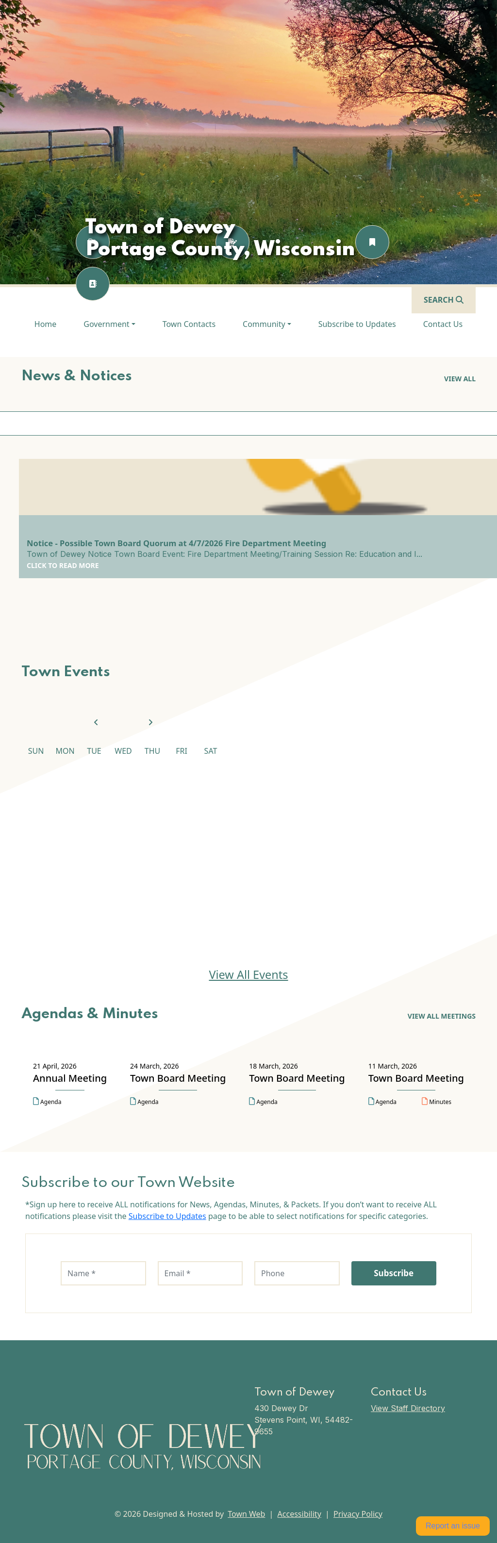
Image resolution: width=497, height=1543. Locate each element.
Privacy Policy (357, 1514)
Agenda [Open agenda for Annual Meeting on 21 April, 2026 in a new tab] (47, 1102)
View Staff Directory (408, 1408)
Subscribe (394, 1273)
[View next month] (150, 723)
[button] (109, 324)
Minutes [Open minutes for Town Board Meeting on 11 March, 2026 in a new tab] (436, 1102)
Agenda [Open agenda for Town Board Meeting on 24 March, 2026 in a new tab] (144, 1102)
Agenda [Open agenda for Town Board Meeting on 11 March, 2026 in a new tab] (382, 1102)
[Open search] (444, 299)
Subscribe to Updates (167, 1216)
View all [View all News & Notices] (460, 378)
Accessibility (299, 1514)
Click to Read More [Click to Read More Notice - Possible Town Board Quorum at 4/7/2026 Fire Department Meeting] (63, 565)
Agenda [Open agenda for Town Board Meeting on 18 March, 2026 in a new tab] (263, 1102)
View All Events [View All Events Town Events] (248, 974)
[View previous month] (96, 723)
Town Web (246, 1514)
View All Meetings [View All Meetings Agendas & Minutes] (442, 1016)
